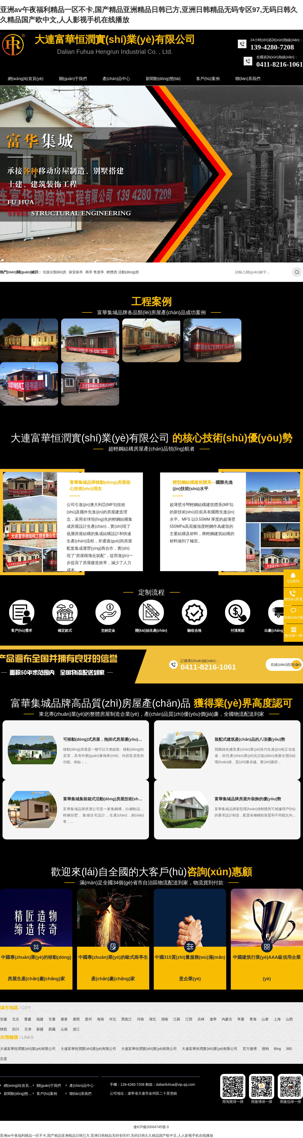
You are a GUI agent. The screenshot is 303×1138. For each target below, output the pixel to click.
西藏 (52, 1029)
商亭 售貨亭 (94, 272)
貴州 (88, 1019)
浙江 (76, 1029)
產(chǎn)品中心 (81, 1085)
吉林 (201, 1019)
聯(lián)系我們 (80, 1094)
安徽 (3, 1019)
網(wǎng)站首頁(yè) (18, 1085)
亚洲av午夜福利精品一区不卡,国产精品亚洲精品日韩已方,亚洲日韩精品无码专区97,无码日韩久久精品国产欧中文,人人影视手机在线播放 (106, 1135)
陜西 (3, 1029)
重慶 (27, 1019)
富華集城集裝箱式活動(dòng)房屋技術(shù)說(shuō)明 (113, 799)
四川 (15, 1029)
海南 (100, 1019)
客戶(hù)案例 (47, 1094)
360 (289, 1049)
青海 (253, 1019)
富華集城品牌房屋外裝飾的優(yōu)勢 (248, 799)
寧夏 (240, 1019)
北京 (15, 1019)
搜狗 (265, 1049)
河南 (140, 1019)
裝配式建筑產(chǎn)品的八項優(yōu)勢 (250, 739)
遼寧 (213, 1019)
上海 (277, 1019)
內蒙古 (227, 1019)
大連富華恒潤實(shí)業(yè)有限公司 (28, 1049)
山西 (289, 1019)
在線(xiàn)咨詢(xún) (286, 665)
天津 (27, 1029)
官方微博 (250, 1049)
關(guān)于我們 (49, 1085)
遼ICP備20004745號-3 (151, 1127)
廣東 (64, 1019)
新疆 (39, 1029)
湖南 (164, 1019)
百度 (3, 1059)
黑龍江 (126, 1019)
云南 (64, 1029)
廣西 (76, 1019)
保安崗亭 (76, 272)
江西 (188, 1019)
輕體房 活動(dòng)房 (123, 272)
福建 (39, 1019)
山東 (265, 1019)
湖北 (152, 1019)
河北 (112, 1019)
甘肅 (52, 1019)
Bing (277, 1049)
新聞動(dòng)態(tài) (18, 1094)
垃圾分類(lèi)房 (54, 272)
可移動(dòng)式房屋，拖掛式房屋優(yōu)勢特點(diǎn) (112, 739)
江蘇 (176, 1019)
